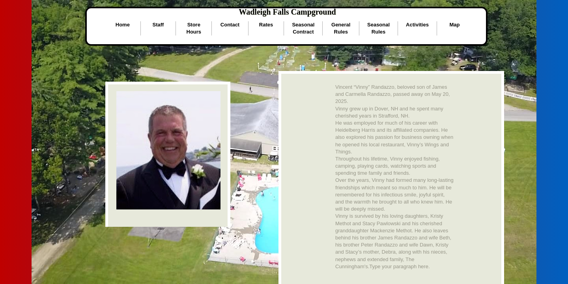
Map (454, 25)
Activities (417, 25)
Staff (158, 25)
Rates (266, 25)
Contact (229, 25)
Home (123, 25)
